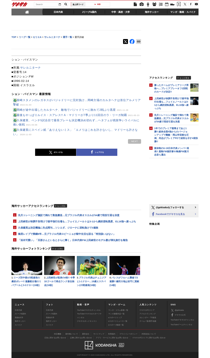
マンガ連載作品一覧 (116, 314)
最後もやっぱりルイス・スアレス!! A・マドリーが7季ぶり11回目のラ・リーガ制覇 (78, 115)
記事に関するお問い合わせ (81, 338)
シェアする (97, 152)
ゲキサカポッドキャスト (87, 321)
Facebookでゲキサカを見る (168, 214)
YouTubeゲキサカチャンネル (89, 310)
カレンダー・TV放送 (147, 317)
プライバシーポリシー (128, 334)
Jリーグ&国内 (20, 314)
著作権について (71, 334)
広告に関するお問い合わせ (55, 338)
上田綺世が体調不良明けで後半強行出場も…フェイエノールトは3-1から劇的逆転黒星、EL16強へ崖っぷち (77, 221)
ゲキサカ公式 (178, 315)
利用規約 (111, 334)
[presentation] (27, 12)
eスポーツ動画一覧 (116, 325)
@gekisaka (177, 310)
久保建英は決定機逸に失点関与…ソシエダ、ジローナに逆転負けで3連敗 (58, 227)
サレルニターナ (30, 67)
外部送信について (149, 334)
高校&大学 (19, 317)
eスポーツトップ (115, 317)
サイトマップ (98, 334)
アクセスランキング (147, 314)
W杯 (99, 4)
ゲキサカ (19, 5)
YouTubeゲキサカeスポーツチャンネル (89, 315)
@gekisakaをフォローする (167, 207)
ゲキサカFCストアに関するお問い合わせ (149, 338)
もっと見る (61, 206)
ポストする (56, 152)
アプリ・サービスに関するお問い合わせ (112, 338)
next (134, 141)
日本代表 (18, 310)
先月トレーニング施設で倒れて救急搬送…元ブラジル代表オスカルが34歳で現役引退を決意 (68, 215)
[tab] (27, 12)
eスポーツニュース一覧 (117, 321)
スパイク (18, 325)
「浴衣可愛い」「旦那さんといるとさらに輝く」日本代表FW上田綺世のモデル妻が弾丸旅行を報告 (73, 240)
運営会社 (85, 334)
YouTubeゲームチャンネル (181, 325)
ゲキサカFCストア (147, 310)
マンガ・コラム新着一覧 (118, 310)
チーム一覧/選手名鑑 (147, 321)
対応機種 (57, 334)
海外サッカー (20, 321)
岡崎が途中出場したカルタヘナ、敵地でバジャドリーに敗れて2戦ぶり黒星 (72, 109)
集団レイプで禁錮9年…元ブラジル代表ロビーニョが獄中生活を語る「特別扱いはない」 (67, 233)
